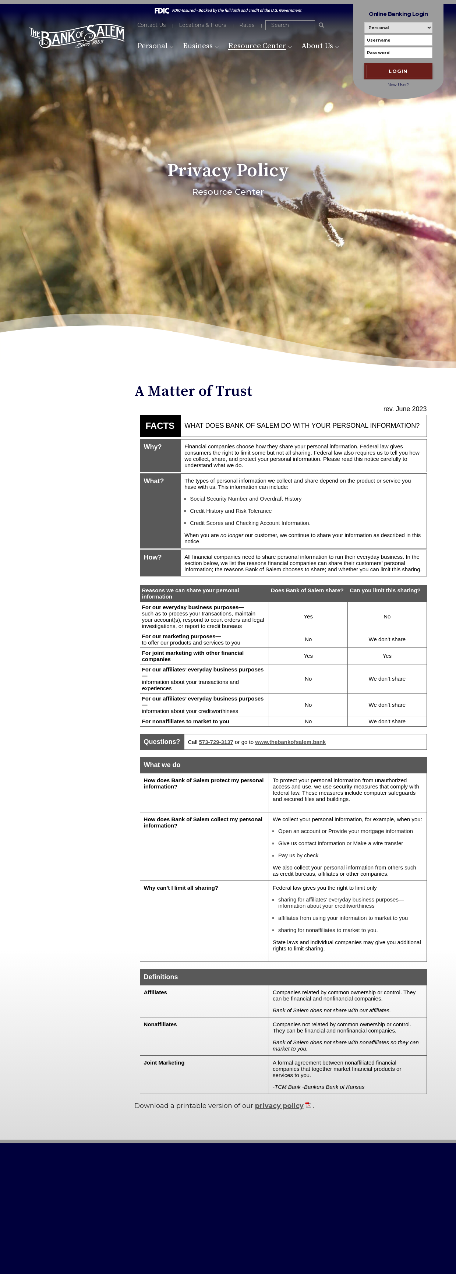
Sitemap (180, 1201)
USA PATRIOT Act (191, 1190)
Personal (155, 46)
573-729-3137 (53, 1187)
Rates (246, 25)
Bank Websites (86, 1253)
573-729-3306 (59, 1196)
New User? (398, 84)
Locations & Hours (202, 25)
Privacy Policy (187, 1179)
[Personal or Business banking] (398, 27)
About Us (320, 46)
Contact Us (151, 25)
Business (201, 46)
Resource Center (260, 46)
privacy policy (279, 1106)
